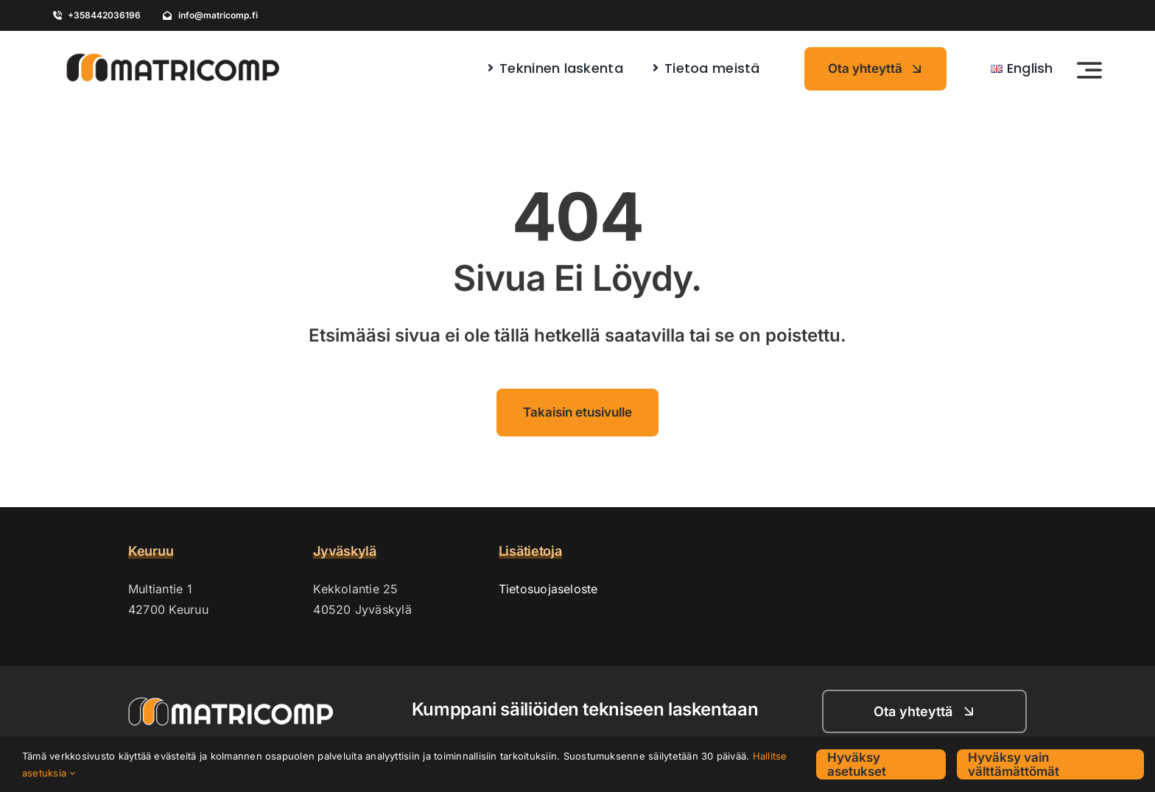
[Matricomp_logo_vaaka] (172, 48)
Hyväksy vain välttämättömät (1013, 764)
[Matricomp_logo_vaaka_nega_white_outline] (230, 703)
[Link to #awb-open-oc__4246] (1089, 70)
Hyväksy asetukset (856, 764)
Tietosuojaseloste (548, 588)
